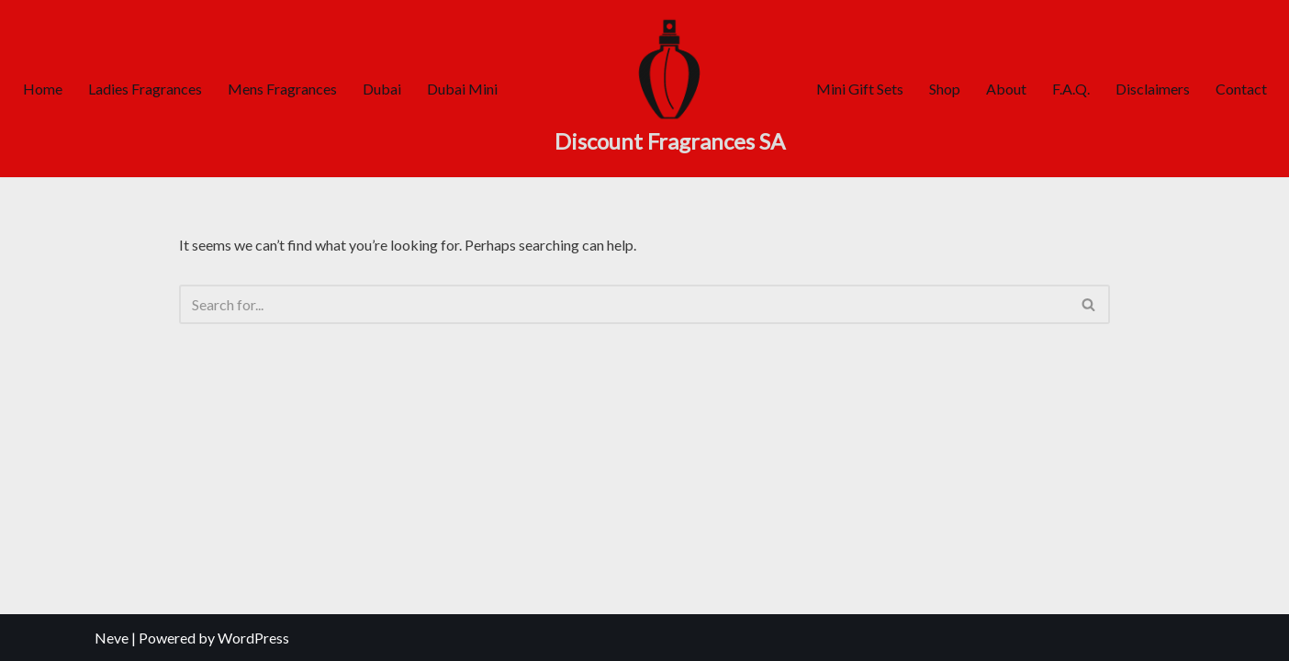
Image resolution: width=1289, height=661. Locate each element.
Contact (1241, 88)
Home (42, 88)
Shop (944, 88)
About (1006, 88)
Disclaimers (1152, 88)
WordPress (253, 637)
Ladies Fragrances (145, 88)
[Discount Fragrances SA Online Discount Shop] (670, 89)
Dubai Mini (462, 88)
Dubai (382, 88)
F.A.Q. (1071, 88)
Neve (112, 637)
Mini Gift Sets (859, 88)
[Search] (624, 304)
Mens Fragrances (282, 88)
